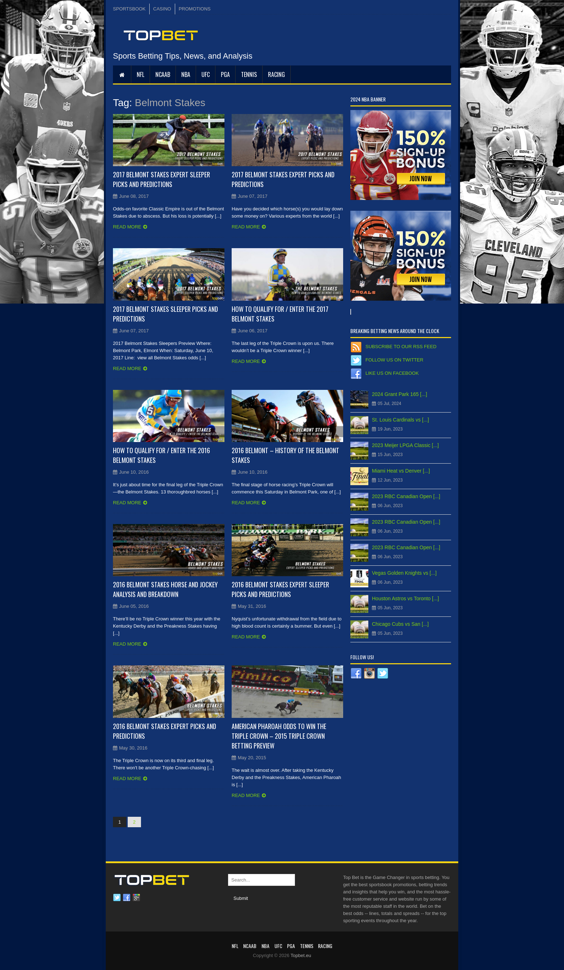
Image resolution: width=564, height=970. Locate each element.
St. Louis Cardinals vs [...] (400, 420)
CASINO (162, 9)
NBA (185, 74)
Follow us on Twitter (394, 360)
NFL (140, 74)
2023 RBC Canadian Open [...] (406, 496)
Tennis (249, 74)
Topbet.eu (301, 955)
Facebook (127, 898)
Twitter (117, 898)
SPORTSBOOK (129, 9)
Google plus (136, 898)
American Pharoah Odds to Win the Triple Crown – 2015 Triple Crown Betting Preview (279, 735)
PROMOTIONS (195, 9)
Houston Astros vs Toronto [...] (405, 598)
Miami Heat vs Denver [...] (401, 471)
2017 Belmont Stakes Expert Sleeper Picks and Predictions (161, 179)
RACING (276, 74)
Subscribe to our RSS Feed (400, 346)
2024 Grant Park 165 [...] (399, 394)
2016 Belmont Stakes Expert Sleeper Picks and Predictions (280, 589)
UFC (205, 74)
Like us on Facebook (392, 373)
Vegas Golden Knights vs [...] (404, 573)
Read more (127, 226)
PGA (225, 74)
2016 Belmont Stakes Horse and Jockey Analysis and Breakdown (165, 589)
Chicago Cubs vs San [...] (400, 624)
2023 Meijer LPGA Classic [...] (405, 445)
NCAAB (162, 74)
